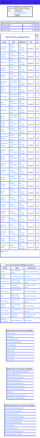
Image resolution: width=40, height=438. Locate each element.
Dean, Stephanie (11, 345)
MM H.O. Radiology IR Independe (14, 417)
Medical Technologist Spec (13, 103)
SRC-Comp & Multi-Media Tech (14, 420)
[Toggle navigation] (36, 2)
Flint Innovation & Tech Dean (13, 411)
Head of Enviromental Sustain (15, 389)
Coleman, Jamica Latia (3, 219)
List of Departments (20, 13)
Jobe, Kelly (10, 336)
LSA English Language (30, 291)
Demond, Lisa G (11, 348)
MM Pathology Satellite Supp (13, 422)
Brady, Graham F (11, 333)
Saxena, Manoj (11, 354)
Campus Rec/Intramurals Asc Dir (16, 395)
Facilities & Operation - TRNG (13, 434)
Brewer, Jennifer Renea (3, 124)
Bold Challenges (9, 425)
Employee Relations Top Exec (15, 377)
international (28, 320)
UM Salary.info (6, 2)
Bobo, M (3, 286)
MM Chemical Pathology (22, 48)
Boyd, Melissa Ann (3, 89)
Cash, (2, 296)
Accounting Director (17, 276)
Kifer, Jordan (10, 359)
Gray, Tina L (4, 62)
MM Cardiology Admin (11, 428)
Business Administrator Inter (15, 383)
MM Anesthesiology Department (14, 431)
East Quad (27, 276)
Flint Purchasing (29, 306)
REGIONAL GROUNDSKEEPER (15, 398)
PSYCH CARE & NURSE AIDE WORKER (18, 371)
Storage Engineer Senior (14, 380)
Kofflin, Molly (10, 351)
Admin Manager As (16, 320)
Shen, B (3, 271)
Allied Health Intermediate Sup (13, 83)
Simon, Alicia (4, 310)
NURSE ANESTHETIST (13, 374)
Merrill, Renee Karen (12, 339)
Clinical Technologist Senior (13, 55)
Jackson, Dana (5, 281)
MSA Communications (30, 296)
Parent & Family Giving (11, 414)
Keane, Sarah (4, 291)
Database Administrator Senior (16, 386)
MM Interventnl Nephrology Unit (14, 408)
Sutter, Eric (4, 110)
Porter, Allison (11, 357)
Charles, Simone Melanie (14, 342)
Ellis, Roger (4, 96)
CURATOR (10, 392)
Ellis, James (4, 301)
